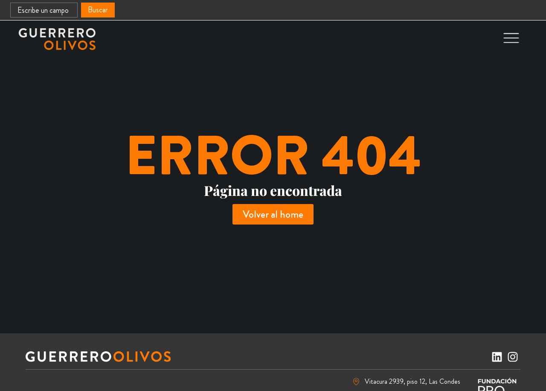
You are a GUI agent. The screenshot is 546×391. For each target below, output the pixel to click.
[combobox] (44, 10)
